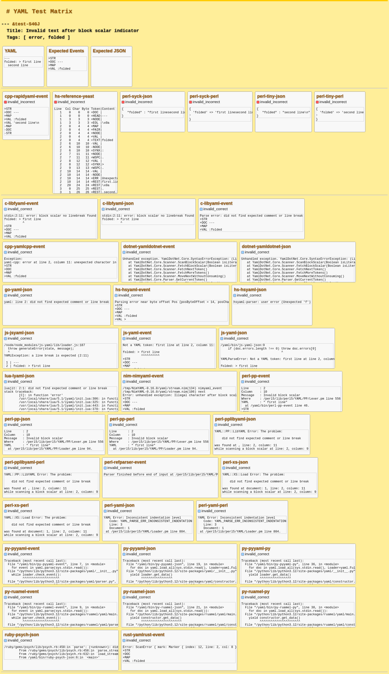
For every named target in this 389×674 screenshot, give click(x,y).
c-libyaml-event (216, 203)
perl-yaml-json (119, 505)
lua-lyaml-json (19, 375)
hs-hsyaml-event (132, 289)
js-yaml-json (234, 332)
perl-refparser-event (125, 462)
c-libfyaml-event (21, 203)
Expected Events (66, 50)
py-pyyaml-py (256, 548)
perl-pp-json (17, 418)
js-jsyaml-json (19, 332)
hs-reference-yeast (74, 96)
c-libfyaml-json (117, 203)
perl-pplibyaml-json (235, 418)
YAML (11, 50)
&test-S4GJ (26, 23)
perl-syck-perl (204, 96)
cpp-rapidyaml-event (26, 96)
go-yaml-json (18, 289)
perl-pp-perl (122, 418)
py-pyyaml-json (139, 548)
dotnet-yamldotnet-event (149, 246)
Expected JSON (109, 50)
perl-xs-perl (17, 505)
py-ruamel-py (256, 591)
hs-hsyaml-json (250, 289)
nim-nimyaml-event (143, 375)
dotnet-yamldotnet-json (266, 246)
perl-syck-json (137, 96)
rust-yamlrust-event (143, 634)
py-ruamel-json (139, 591)
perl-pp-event (256, 375)
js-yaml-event (137, 332)
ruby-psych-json (22, 634)
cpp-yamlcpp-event (25, 246)
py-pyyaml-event (22, 548)
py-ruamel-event (22, 591)
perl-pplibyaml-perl (24, 462)
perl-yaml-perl (213, 505)
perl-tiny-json (271, 96)
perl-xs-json (235, 462)
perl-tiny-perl (330, 96)
